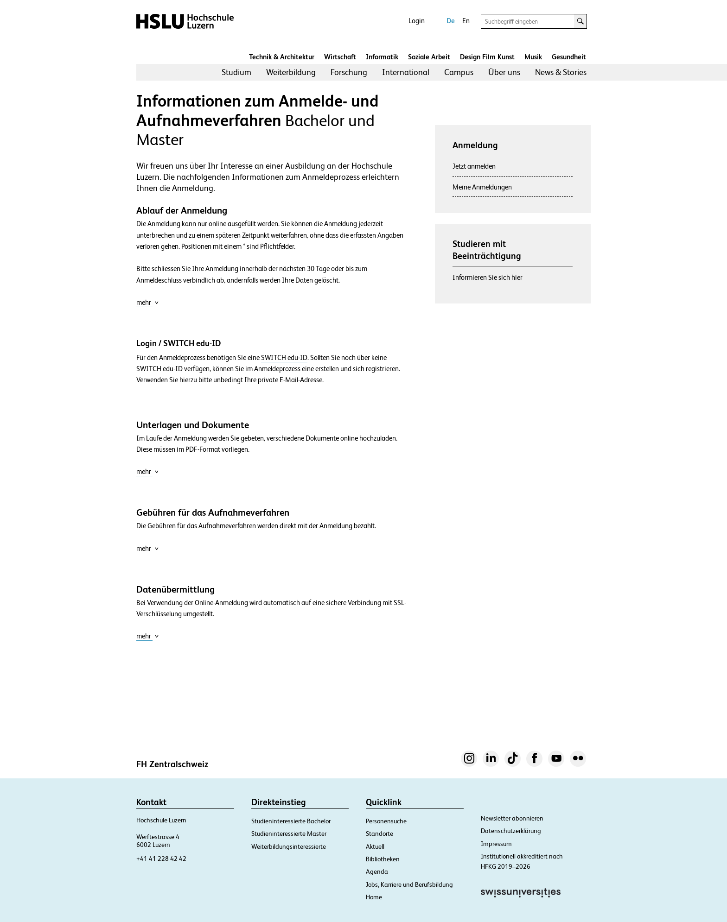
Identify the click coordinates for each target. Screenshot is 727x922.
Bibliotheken (383, 859)
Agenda (377, 871)
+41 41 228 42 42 (161, 858)
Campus (458, 72)
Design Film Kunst (487, 57)
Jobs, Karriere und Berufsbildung (409, 884)
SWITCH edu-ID (284, 357)
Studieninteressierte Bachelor (291, 821)
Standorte (379, 833)
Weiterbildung (291, 72)
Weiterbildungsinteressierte (288, 846)
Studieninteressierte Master (288, 833)
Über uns (504, 72)
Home (374, 897)
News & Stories (561, 72)
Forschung (349, 72)
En (466, 21)
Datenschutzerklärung (511, 830)
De (450, 21)
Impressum (496, 843)
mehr (147, 302)
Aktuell (375, 846)
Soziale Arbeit (429, 57)
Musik (533, 57)
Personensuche (386, 821)
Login (416, 21)
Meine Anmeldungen (482, 187)
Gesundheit (569, 57)
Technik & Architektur (281, 57)
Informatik (382, 57)
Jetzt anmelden (474, 166)
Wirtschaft (340, 57)
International (405, 72)
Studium (236, 72)
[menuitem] (236, 72)
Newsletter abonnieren (512, 818)
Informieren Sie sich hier (488, 277)
